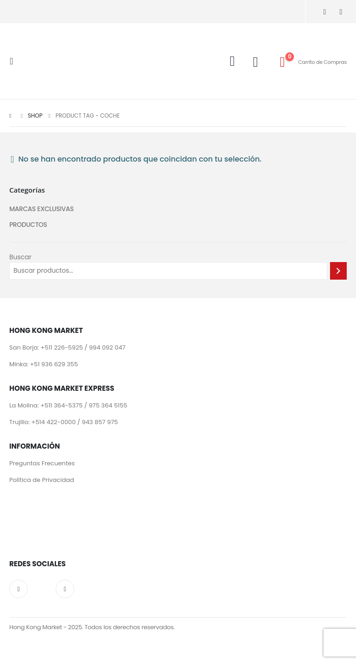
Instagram (18, 590)
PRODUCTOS (28, 225)
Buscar (20, 257)
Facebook (65, 590)
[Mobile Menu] (14, 61)
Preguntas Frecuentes (42, 463)
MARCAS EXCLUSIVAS (41, 209)
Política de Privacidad (41, 480)
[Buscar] (338, 271)
